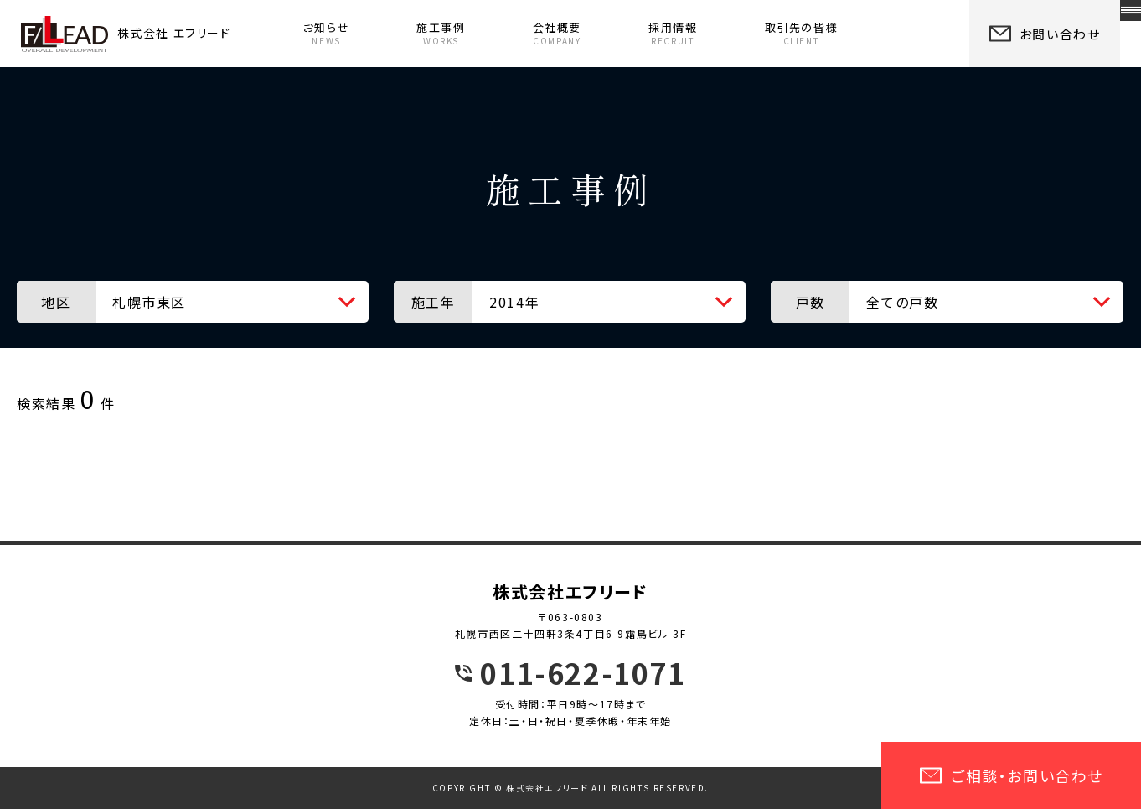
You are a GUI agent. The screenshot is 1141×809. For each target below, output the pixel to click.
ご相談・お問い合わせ (1011, 775)
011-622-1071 (582, 673)
